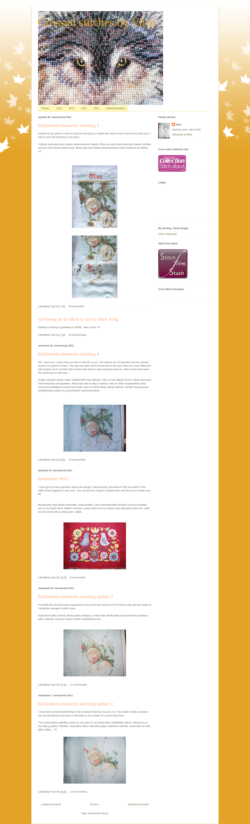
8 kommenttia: (77, 306)
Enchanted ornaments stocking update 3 (75, 596)
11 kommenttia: (79, 684)
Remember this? (53, 478)
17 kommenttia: (79, 791)
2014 (96, 108)
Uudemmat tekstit (51, 804)
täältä (77, 511)
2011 (71, 108)
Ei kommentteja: (78, 334)
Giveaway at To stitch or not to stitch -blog (78, 319)
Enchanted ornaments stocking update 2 (75, 703)
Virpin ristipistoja (167, 233)
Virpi (178, 124)
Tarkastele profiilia (182, 134)
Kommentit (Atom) (98, 813)
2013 (84, 108)
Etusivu (45, 108)
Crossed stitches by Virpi (96, 22)
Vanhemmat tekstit (138, 804)
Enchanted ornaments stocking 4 (68, 353)
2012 (59, 108)
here (117, 490)
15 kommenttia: (78, 459)
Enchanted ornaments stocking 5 (68, 125)
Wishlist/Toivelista (115, 108)
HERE (78, 327)
